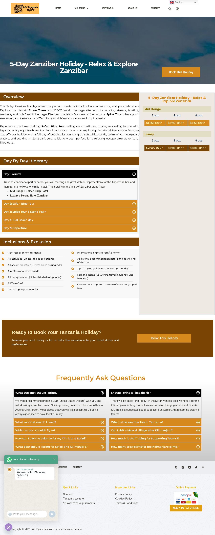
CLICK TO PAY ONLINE (186, 507)
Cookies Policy (124, 498)
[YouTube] (189, 467)
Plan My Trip (194, 8)
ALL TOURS (82, 8)
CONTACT (155, 8)
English (176, 3)
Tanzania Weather (73, 498)
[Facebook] (176, 467)
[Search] (169, 8)
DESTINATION (108, 8)
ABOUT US (132, 8)
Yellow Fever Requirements (79, 503)
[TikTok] (196, 467)
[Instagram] (183, 467)
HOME (58, 8)
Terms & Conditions (126, 503)
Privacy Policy (123, 494)
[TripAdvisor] (203, 467)
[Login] (177, 8)
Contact (67, 494)
